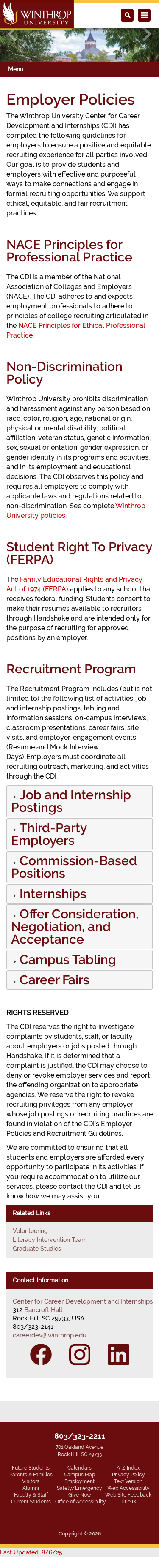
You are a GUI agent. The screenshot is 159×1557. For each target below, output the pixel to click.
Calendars (79, 1468)
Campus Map (79, 1475)
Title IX (128, 1502)
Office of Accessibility (80, 1502)
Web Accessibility (128, 1488)
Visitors (30, 1481)
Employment (79, 1481)
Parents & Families (31, 1475)
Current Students (31, 1502)
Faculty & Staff (31, 1495)
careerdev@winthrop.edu (49, 1335)
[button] (52, 896)
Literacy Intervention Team (50, 1239)
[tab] (79, 801)
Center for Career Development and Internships (83, 1301)
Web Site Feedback (128, 1495)
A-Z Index (128, 1468)
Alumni (30, 1488)
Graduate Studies (37, 1248)
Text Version (128, 1481)
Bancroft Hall (43, 1310)
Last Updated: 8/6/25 (31, 1552)
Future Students (31, 1468)
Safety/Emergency (79, 1488)
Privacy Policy (128, 1475)
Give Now (79, 1495)
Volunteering (30, 1231)
